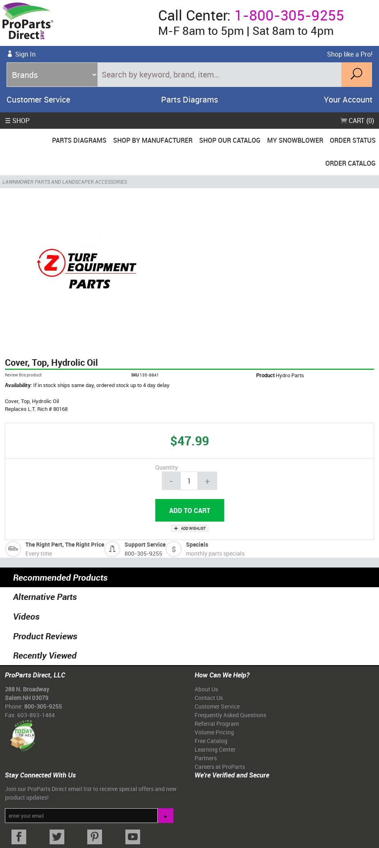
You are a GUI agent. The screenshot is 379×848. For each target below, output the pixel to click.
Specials (197, 544)
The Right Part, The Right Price (64, 544)
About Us (206, 689)
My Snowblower (295, 140)
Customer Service (38, 99)
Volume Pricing (214, 732)
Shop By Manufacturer (153, 140)
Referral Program (217, 723)
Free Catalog (211, 741)
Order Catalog (350, 163)
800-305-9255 (143, 553)
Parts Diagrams (189, 99)
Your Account (348, 99)
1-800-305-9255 (289, 15)
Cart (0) (357, 120)
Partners (206, 758)
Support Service (145, 544)
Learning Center (215, 749)
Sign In (25, 54)
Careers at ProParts (220, 766)
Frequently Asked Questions (230, 715)
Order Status (353, 140)
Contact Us (209, 698)
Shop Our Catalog (230, 140)
